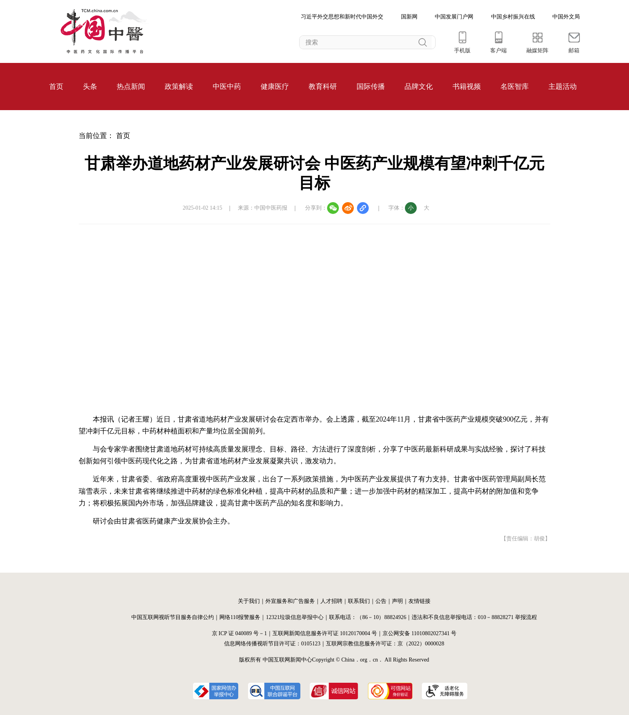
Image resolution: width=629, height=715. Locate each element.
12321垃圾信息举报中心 (295, 617)
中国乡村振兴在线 (513, 17)
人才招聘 (331, 601)
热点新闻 (131, 86)
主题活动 (562, 86)
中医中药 (227, 86)
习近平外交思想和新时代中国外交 (342, 17)
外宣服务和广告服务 (290, 601)
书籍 (459, 86)
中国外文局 (566, 17)
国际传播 (371, 86)
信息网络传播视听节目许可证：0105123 (272, 644)
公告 (380, 601)
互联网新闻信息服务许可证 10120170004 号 (324, 633)
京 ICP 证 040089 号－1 (239, 633)
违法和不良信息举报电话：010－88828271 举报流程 (474, 617)
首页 (56, 86)
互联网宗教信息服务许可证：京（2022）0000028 (385, 644)
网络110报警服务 (239, 617)
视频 (474, 86)
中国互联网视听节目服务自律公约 (172, 617)
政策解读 (179, 86)
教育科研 (323, 86)
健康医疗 (275, 86)
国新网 (409, 17)
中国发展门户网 (454, 17)
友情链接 (419, 601)
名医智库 (514, 86)
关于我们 (249, 601)
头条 (90, 86)
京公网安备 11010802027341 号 (419, 633)
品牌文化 (419, 86)
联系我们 (359, 601)
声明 (397, 601)
